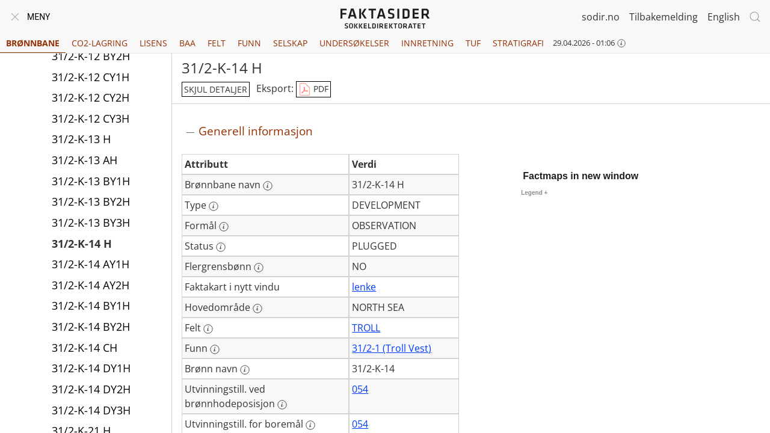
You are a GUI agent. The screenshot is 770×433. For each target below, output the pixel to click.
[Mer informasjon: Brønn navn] (245, 370)
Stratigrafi (518, 43)
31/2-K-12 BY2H (91, 56)
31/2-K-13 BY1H (91, 181)
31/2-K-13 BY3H (91, 222)
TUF (473, 43)
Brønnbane (33, 43)
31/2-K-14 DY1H (91, 368)
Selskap (290, 43)
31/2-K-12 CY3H (90, 118)
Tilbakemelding (663, 16)
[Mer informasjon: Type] (213, 206)
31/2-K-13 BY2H (91, 201)
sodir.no (601, 16)
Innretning (427, 43)
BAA (187, 43)
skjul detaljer (215, 89)
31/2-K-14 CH (84, 347)
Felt (217, 43)
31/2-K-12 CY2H (90, 97)
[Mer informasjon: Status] (221, 247)
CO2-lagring (100, 43)
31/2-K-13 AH (84, 160)
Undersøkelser (354, 43)
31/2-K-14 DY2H (91, 389)
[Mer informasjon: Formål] (224, 227)
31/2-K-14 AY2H (90, 285)
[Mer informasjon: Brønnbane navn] (268, 186)
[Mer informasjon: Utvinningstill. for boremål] (310, 425)
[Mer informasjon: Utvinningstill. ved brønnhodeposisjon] (282, 405)
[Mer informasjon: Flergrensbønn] (258, 267)
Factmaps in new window (580, 176)
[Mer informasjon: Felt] (208, 329)
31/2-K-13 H (81, 139)
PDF (313, 89)
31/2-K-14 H (82, 243)
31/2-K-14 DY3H (91, 410)
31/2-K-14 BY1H (91, 305)
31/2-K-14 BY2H (91, 326)
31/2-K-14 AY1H (90, 264)
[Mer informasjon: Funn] (215, 349)
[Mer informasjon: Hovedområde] (257, 308)
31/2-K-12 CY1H (90, 77)
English (723, 16)
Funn (249, 43)
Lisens (153, 43)
